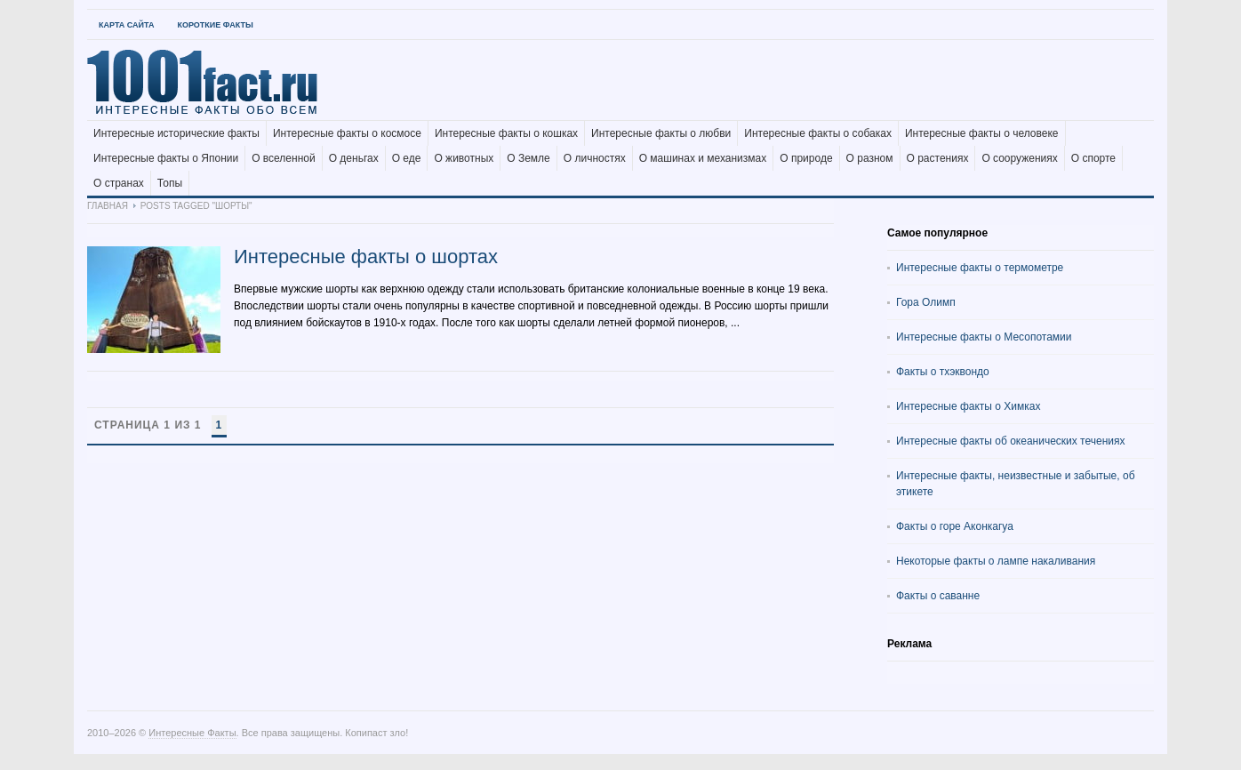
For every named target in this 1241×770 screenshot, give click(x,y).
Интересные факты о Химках (968, 406)
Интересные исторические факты (176, 133)
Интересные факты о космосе (347, 133)
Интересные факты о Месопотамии (984, 337)
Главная (107, 206)
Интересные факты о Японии (165, 158)
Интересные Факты (192, 732)
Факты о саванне (938, 596)
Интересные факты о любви (661, 133)
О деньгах (354, 158)
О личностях (595, 158)
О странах (118, 183)
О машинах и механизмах (703, 158)
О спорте (1093, 158)
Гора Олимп (926, 302)
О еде (406, 158)
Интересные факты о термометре (979, 267)
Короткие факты (214, 24)
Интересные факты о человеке (982, 133)
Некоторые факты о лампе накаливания (995, 561)
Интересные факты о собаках (818, 133)
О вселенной (284, 158)
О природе (806, 158)
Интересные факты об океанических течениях (1010, 441)
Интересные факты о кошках (506, 133)
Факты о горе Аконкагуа (954, 526)
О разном (869, 158)
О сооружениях (1019, 158)
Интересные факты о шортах (366, 256)
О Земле (528, 158)
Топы (169, 183)
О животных (463, 158)
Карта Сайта (126, 24)
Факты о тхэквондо (942, 371)
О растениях (938, 158)
